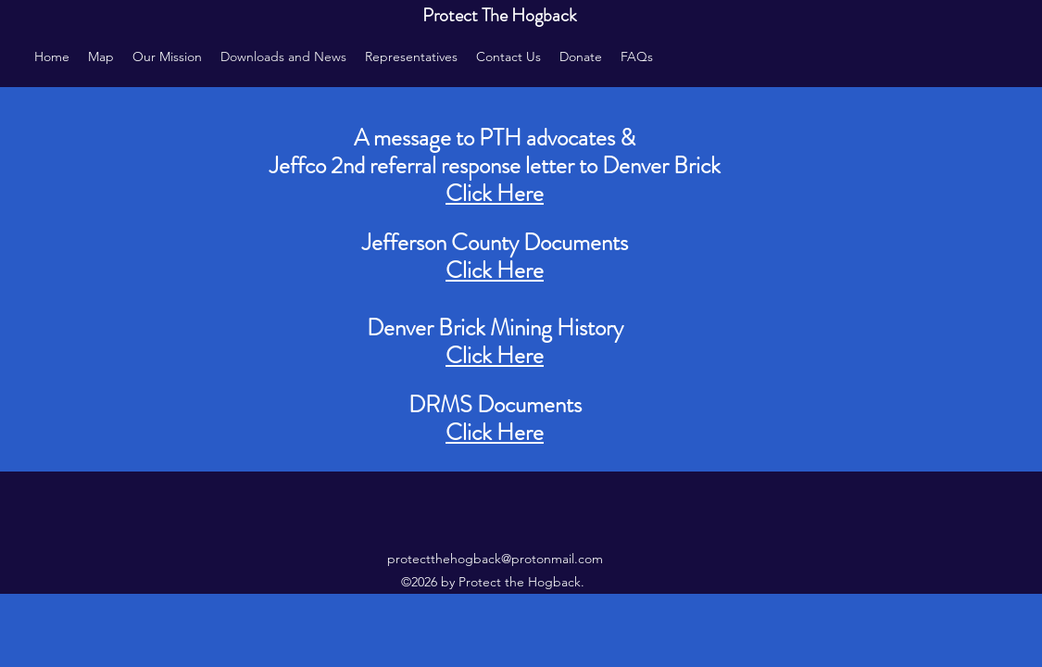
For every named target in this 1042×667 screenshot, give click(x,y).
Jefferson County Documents (495, 242)
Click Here (495, 270)
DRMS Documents (495, 405)
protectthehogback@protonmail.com (495, 558)
